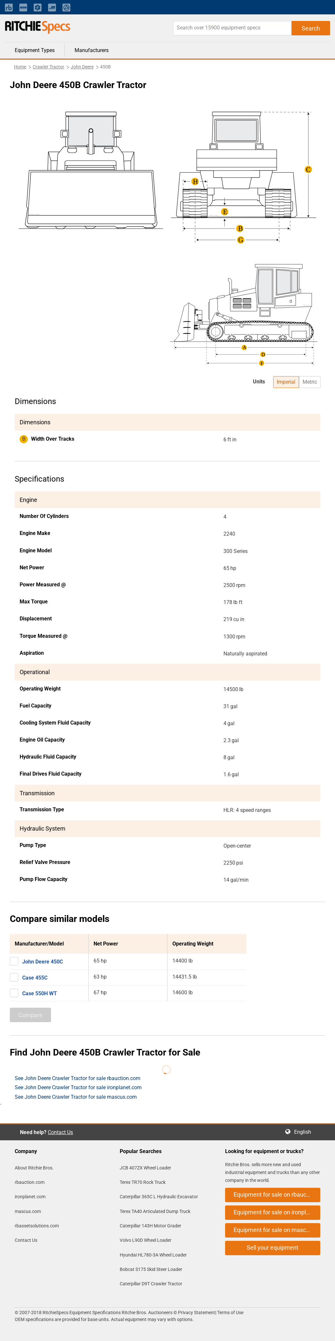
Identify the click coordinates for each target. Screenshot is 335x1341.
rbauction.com (29, 1182)
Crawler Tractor (48, 66)
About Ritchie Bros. (34, 1167)
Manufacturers (92, 50)
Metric (310, 382)
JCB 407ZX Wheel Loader (145, 1167)
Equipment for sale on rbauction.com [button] (277, 1194)
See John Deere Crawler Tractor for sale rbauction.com (77, 1078)
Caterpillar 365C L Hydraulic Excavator (159, 1196)
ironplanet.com (30, 1196)
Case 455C (34, 978)
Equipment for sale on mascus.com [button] (277, 1229)
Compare (30, 1015)
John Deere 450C (42, 962)
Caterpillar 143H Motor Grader (150, 1225)
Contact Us (60, 1132)
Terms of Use (229, 1312)
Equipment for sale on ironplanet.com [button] (277, 1212)
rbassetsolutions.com (37, 1225)
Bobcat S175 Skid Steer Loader (151, 1269)
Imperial (286, 382)
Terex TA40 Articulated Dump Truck (155, 1211)
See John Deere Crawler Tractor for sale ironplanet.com (78, 1087)
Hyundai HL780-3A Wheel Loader (153, 1255)
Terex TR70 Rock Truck (143, 1182)
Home (20, 66)
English (304, 1132)
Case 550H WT (39, 993)
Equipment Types (35, 50)
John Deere (82, 66)
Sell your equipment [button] (272, 1247)
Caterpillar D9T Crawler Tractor (151, 1283)
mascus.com (28, 1211)
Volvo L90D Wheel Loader (145, 1240)
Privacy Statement (196, 1312)
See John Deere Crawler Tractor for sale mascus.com (76, 1097)
